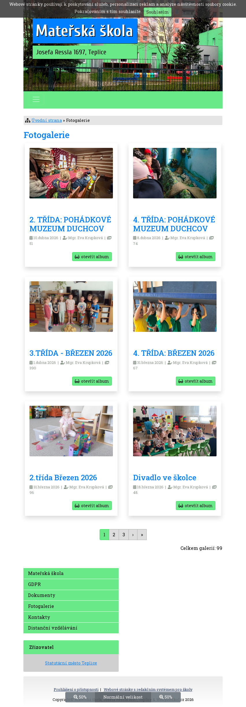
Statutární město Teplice (71, 663)
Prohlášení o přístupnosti (76, 689)
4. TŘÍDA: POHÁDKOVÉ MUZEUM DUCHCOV (174, 224)
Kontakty (39, 617)
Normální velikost (123, 697)
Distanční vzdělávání (52, 628)
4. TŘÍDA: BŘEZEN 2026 (174, 353)
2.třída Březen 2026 (63, 477)
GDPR (34, 584)
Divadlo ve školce (164, 477)
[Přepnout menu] (36, 99)
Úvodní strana (46, 120)
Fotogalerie (41, 606)
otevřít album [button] (92, 256)
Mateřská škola (46, 573)
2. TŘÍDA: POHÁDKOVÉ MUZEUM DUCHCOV (70, 224)
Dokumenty (41, 595)
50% (80, 697)
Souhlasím (157, 12)
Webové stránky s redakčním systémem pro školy (148, 689)
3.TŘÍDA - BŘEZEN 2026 (70, 353)
